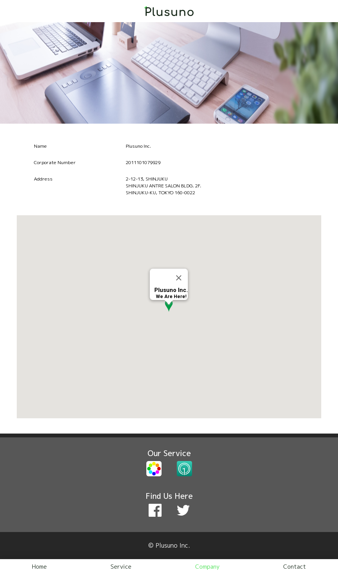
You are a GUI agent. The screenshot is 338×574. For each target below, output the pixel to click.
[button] (169, 310)
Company (207, 567)
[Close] (179, 278)
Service (121, 567)
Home (39, 567)
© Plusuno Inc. (169, 545)
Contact (294, 567)
